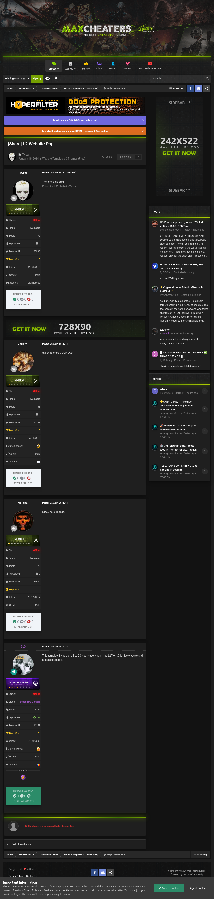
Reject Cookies (198, 888)
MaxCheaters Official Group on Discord (75, 120)
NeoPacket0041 (172, 229)
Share (107, 156)
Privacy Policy (16, 876)
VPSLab (167, 272)
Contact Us (31, 876)
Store (85, 68)
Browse (53, 68)
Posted (193, 229)
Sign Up (37, 78)
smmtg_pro (166, 413)
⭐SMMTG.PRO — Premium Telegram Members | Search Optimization (176, 405)
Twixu (25, 154)
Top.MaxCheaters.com (149, 68)
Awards (127, 68)
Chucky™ (23, 343)
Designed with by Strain (22, 869)
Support (113, 68)
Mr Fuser (23, 502)
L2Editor (165, 329)
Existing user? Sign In (17, 78)
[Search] (167, 79)
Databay (167, 360)
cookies (66, 890)
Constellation (170, 294)
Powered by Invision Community (186, 874)
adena (163, 389)
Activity (69, 68)
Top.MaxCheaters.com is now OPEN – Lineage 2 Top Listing (75, 131)
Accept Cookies (169, 888)
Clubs (99, 68)
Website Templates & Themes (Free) (63, 158)
